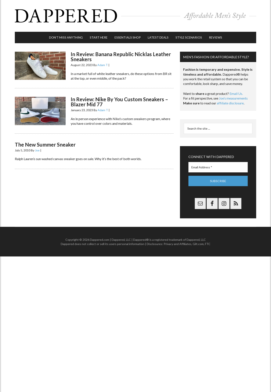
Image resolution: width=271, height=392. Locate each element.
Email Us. (236, 93)
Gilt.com (198, 244)
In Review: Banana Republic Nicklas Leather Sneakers (121, 56)
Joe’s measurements (233, 98)
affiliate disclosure (230, 103)
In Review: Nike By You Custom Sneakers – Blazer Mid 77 (119, 101)
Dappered (135, 15)
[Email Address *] (218, 167)
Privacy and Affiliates (177, 244)
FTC (207, 244)
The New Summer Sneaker (45, 144)
